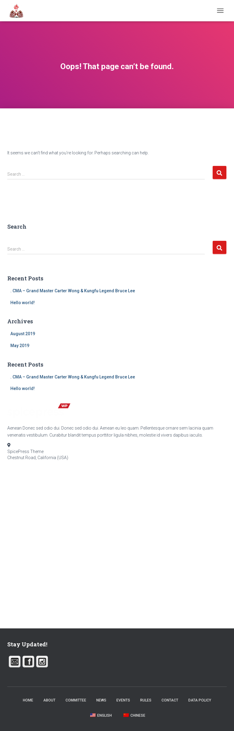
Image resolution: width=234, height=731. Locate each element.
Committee (76, 700)
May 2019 (19, 345)
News (101, 700)
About (49, 700)
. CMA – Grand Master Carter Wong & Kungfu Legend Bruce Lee (72, 290)
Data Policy (199, 700)
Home (28, 700)
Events (123, 700)
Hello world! (22, 302)
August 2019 (22, 333)
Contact (169, 700)
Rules (145, 700)
